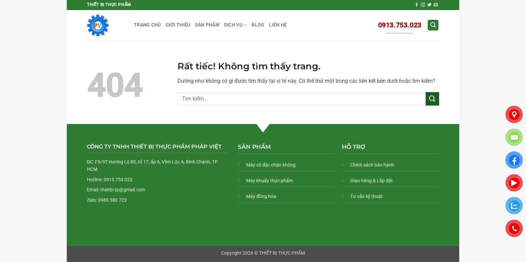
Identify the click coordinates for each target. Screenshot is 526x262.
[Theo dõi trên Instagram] (423, 5)
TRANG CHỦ (147, 25)
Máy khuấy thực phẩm (269, 180)
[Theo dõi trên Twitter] (429, 5)
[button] (433, 25)
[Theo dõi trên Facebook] (417, 5)
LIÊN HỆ (278, 25)
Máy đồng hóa (261, 196)
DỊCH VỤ (235, 25)
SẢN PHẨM (207, 25)
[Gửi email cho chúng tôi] (436, 5)
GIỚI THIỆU (178, 25)
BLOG (258, 25)
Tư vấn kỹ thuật (366, 196)
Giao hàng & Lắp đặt (371, 180)
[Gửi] (432, 98)
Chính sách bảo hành (372, 165)
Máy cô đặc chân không (271, 165)
